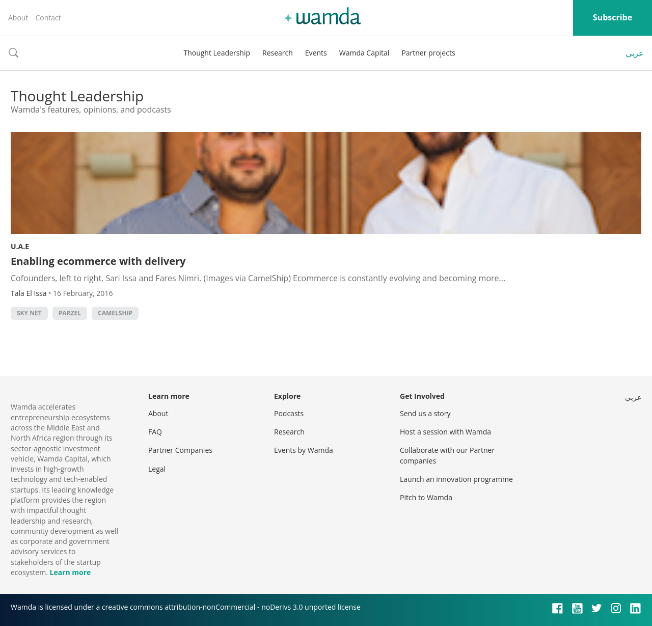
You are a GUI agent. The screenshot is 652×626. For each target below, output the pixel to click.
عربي (635, 53)
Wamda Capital (364, 53)
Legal (157, 469)
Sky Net (29, 313)
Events (316, 53)
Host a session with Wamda (445, 432)
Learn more (70, 572)
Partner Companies (180, 450)
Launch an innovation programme (456, 479)
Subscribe (612, 17)
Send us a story (425, 413)
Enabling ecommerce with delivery (98, 261)
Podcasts (289, 413)
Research (277, 53)
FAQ (155, 432)
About (18, 17)
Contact (48, 17)
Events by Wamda (303, 450)
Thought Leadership (216, 53)
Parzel (70, 313)
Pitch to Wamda (426, 497)
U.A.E (20, 246)
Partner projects (428, 53)
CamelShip (115, 313)
